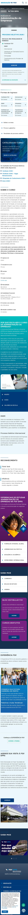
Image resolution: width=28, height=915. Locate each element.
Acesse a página (14, 741)
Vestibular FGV (8, 43)
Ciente (4, 911)
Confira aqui (4, 280)
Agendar (7, 800)
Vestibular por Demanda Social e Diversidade (14, 52)
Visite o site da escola (13, 874)
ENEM (6, 46)
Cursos (7, 8)
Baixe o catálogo (10, 155)
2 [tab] (14, 858)
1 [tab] (12, 858)
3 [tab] (16, 858)
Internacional (8, 49)
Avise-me (14, 65)
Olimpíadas (7, 56)
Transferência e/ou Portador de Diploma (13, 59)
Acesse (14, 615)
